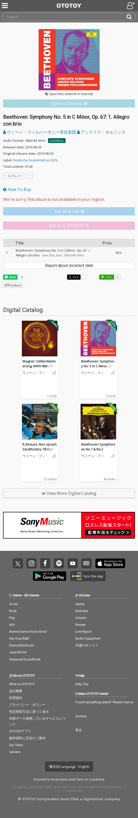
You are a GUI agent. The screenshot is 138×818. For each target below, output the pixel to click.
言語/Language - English (69, 766)
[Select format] (69, 199)
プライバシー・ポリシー (27, 705)
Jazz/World (17, 652)
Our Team (16, 745)
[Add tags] (29, 176)
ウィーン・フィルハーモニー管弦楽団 (40, 132)
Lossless (57, 140)
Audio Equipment (88, 638)
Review (80, 625)
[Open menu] (131, 5)
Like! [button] (108, 277)
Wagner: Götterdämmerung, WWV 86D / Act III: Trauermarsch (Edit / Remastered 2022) (39, 369)
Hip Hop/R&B (19, 638)
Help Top (81, 684)
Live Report (83, 631)
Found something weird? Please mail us (104, 702)
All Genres (31, 595)
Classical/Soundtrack (25, 659)
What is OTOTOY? (22, 684)
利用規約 (15, 698)
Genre (17, 595)
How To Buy (17, 189)
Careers (14, 752)
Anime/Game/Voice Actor (28, 631)
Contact (81, 716)
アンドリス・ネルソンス (101, 132)
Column (80, 618)
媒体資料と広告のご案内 (27, 738)
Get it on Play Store (50, 576)
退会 (78, 730)
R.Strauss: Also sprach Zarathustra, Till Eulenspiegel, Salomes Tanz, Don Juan (39, 452)
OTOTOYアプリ (20, 731)
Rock (13, 611)
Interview (81, 611)
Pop (12, 618)
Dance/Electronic (21, 645)
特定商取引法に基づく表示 (29, 711)
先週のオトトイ (86, 645)
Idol (12, 625)
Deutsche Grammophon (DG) (35, 160)
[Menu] (5, 5)
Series (79, 604)
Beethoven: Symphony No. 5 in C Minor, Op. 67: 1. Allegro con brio (97, 366)
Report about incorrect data (69, 265)
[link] (69, 104)
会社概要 (15, 691)
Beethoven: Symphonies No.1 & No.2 (98, 447)
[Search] (131, 17)
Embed (13, 285)
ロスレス (13, 175)
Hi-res (13, 604)
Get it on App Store (110, 563)
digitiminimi (93, 799)
